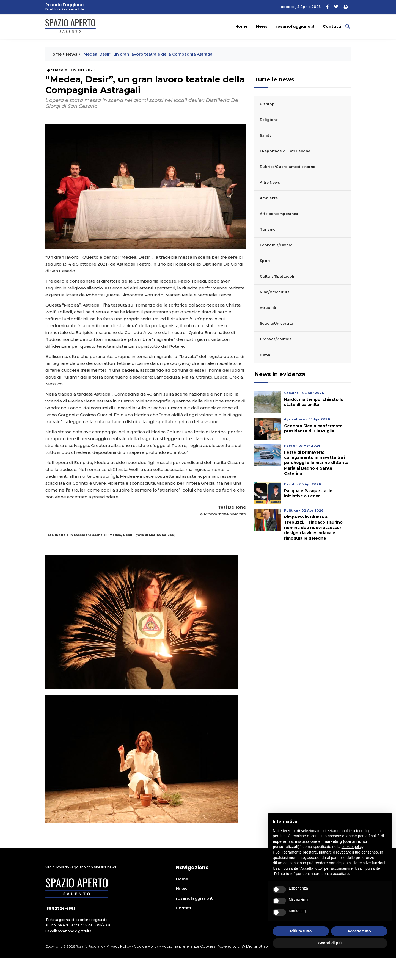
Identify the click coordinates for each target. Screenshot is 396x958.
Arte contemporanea (279, 214)
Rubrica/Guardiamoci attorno (287, 167)
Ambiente (269, 198)
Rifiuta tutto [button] (301, 931)
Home (241, 26)
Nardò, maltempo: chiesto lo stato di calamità (313, 402)
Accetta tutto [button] (359, 931)
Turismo (268, 229)
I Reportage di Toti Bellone (285, 151)
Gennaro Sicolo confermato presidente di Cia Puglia (313, 428)
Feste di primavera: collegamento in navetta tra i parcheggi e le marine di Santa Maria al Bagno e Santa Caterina (316, 463)
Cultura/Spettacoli (277, 276)
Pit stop (267, 104)
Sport (265, 261)
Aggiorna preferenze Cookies (188, 946)
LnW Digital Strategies (257, 946)
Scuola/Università (276, 323)
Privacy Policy (118, 946)
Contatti (332, 26)
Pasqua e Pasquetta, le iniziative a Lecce (308, 493)
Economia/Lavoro (276, 245)
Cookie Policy (146, 946)
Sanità (266, 135)
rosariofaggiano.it (295, 26)
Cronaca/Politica (276, 339)
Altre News (270, 182)
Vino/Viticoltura (275, 292)
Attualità (268, 308)
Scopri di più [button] (330, 943)
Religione (269, 120)
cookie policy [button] (352, 846)
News (261, 26)
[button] (348, 26)
